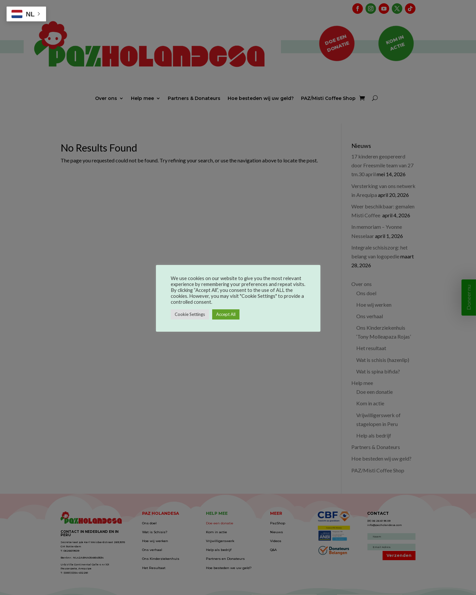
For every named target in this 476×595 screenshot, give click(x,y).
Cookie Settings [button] (190, 314)
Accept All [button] (226, 314)
